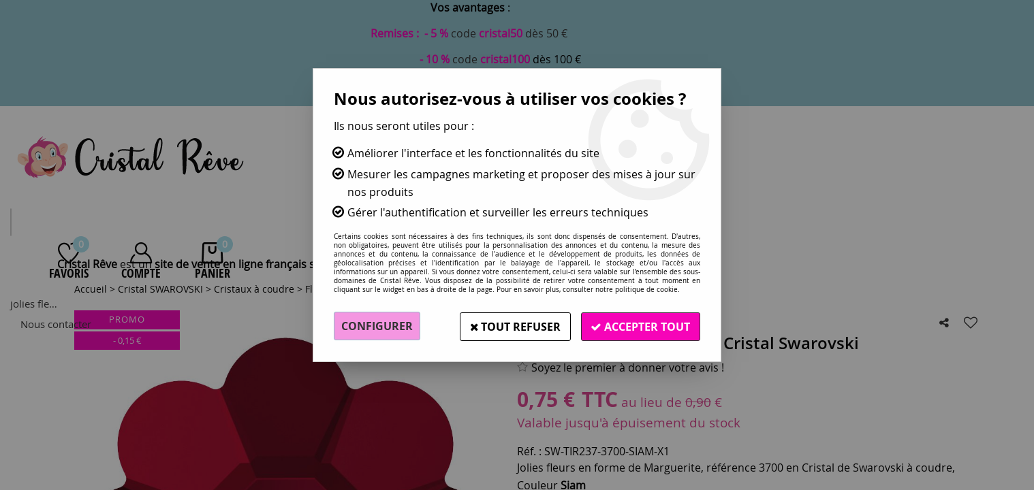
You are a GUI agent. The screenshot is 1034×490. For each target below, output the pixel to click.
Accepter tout (639, 325)
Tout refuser (512, 325)
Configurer (377, 325)
